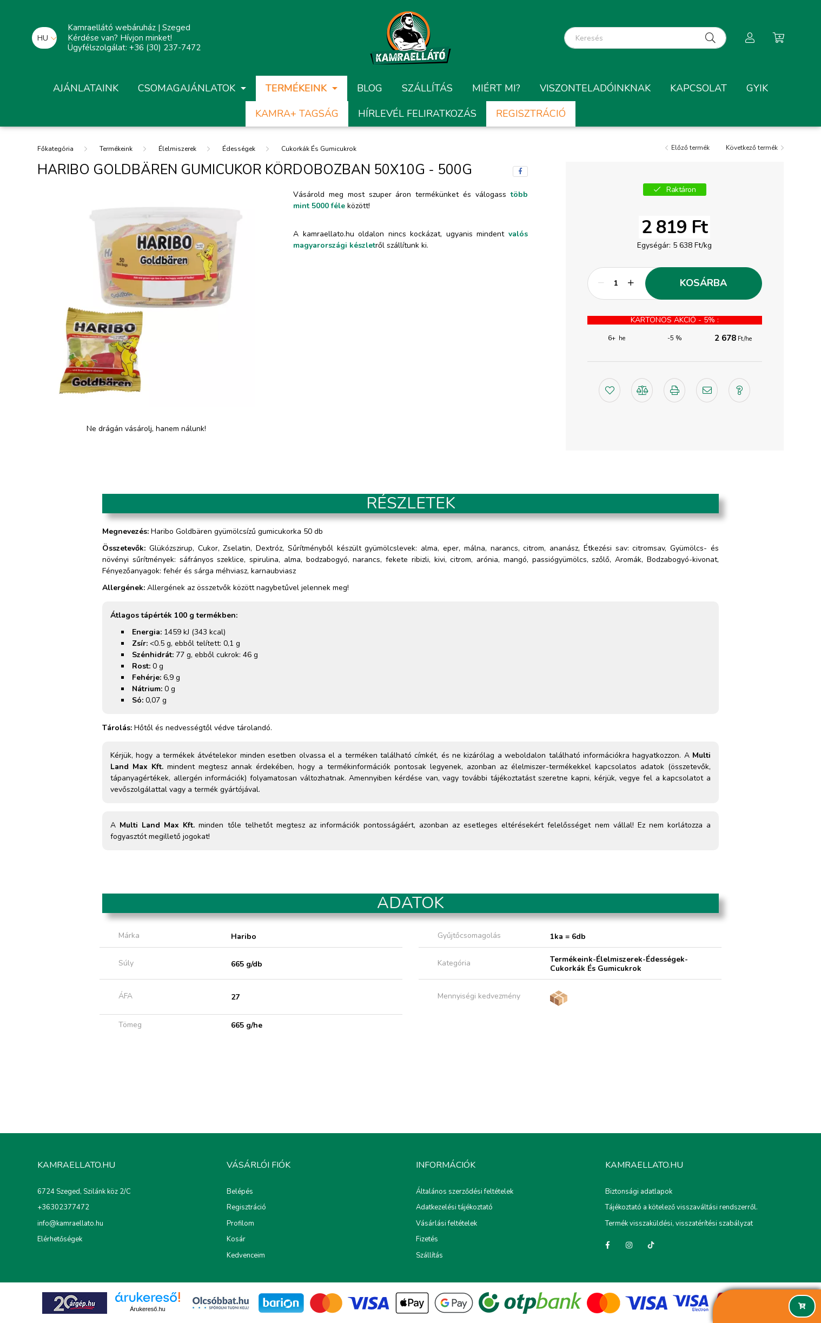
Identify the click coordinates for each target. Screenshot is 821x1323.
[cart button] (778, 38)
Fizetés (427, 1239)
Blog (369, 88)
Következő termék (752, 147)
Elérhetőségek (59, 1239)
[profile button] (750, 38)
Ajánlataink (85, 88)
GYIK (757, 88)
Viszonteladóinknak (595, 88)
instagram (629, 1245)
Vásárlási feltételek (446, 1224)
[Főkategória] (55, 148)
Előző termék (690, 147)
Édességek (238, 148)
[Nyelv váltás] (44, 38)
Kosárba (703, 282)
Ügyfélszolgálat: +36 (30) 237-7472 (134, 47)
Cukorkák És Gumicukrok (318, 148)
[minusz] (601, 283)
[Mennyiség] (616, 283)
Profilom (240, 1224)
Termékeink (116, 148)
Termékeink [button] (297, 88)
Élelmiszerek (177, 148)
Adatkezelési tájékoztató (454, 1207)
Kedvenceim (246, 1256)
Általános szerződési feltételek (464, 1192)
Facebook (607, 1245)
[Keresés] (645, 38)
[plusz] (631, 283)
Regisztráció (531, 113)
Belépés (240, 1192)
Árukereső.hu (147, 1309)
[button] (609, 389)
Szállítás (427, 88)
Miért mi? (496, 88)
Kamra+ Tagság (297, 113)
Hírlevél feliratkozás (417, 113)
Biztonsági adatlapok (638, 1191)
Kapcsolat (698, 88)
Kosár (236, 1239)
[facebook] (520, 171)
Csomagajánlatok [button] (188, 88)
